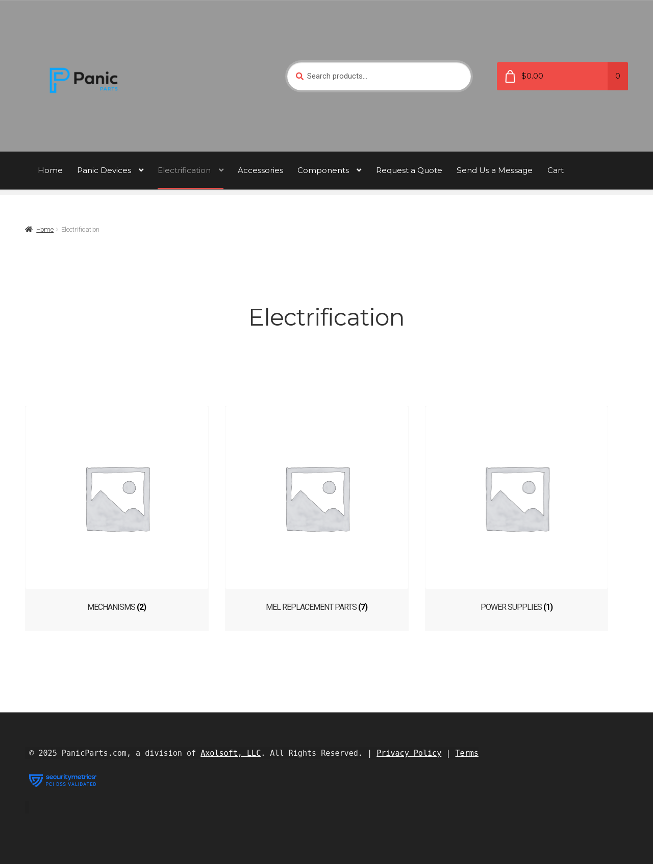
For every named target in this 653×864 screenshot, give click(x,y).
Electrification (184, 170)
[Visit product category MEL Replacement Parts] (326, 508)
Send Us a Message (495, 170)
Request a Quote (409, 170)
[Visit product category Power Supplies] (536, 508)
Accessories (260, 170)
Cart (555, 170)
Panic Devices (104, 170)
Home (50, 170)
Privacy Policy (408, 750)
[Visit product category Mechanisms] (117, 508)
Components (323, 170)
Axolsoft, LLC (230, 750)
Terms (467, 750)
